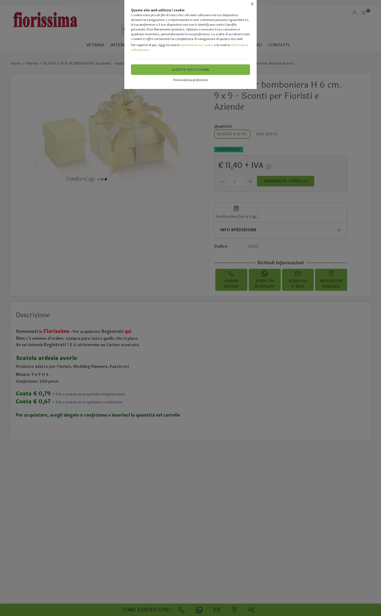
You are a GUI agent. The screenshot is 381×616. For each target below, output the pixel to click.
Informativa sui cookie (196, 45)
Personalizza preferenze (190, 80)
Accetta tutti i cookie (190, 69)
